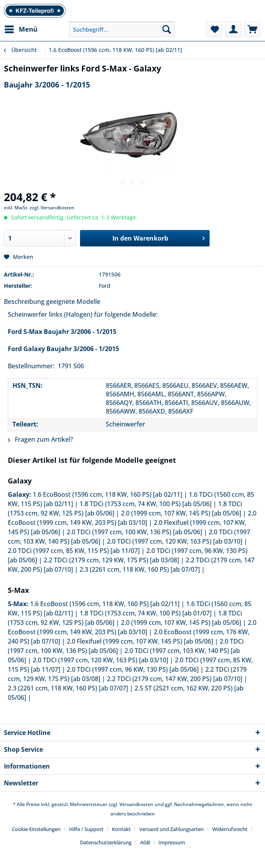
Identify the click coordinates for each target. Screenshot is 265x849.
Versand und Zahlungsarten (171, 829)
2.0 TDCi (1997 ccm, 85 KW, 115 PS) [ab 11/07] (74, 550)
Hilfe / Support (86, 829)
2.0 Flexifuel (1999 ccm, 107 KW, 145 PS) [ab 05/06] (140, 641)
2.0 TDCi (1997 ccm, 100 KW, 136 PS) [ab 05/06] (134, 532)
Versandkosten (136, 804)
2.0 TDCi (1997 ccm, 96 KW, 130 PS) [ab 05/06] (133, 669)
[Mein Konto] (233, 29)
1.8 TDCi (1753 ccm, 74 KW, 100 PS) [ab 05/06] (146, 503)
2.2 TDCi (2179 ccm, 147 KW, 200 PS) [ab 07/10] (174, 678)
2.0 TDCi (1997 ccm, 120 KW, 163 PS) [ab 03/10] (174, 541)
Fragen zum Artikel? (40, 439)
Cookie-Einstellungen (36, 829)
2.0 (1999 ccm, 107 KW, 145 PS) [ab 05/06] (181, 513)
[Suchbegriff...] (122, 29)
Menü (21, 28)
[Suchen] (166, 29)
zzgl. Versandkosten (52, 207)
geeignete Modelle (73, 301)
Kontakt (121, 829)
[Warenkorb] (252, 29)
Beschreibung (24, 301)
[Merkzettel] (214, 29)
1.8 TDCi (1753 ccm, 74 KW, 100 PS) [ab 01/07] (146, 613)
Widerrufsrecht (229, 829)
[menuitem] (20, 29)
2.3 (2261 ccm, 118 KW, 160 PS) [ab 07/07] (140, 569)
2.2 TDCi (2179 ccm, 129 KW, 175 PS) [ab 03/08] (111, 560)
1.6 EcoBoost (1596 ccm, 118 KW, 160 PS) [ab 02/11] (107, 494)
